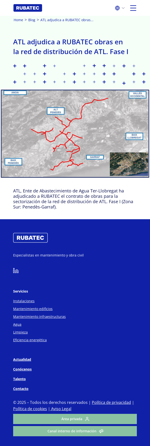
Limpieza (20, 332)
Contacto (20, 388)
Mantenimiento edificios (33, 308)
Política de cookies (30, 408)
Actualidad (22, 359)
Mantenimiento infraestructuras (39, 316)
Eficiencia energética (30, 340)
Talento (19, 379)
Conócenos (22, 369)
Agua (17, 324)
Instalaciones (24, 301)
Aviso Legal (60, 408)
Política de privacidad (111, 402)
